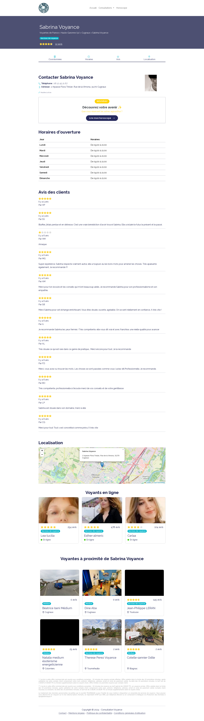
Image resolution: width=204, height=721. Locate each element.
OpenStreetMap (159, 483)
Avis (118, 59)
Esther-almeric (93, 535)
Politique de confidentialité (99, 713)
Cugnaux (86, 33)
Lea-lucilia (48, 535)
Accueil (93, 8)
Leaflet (147, 483)
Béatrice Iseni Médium (57, 608)
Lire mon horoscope (102, 118)
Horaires (89, 59)
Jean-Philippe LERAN (141, 608)
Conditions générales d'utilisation (129, 713)
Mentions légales (76, 713)
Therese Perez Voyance (100, 657)
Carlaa (132, 535)
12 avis (58, 44)
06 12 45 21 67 (61, 83)
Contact (62, 713)
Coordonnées (55, 59)
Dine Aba (91, 608)
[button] (102, 465)
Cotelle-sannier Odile (141, 657)
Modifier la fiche (46, 92)
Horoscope (121, 8)
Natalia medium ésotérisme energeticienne (53, 661)
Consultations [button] (105, 8)
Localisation (149, 59)
